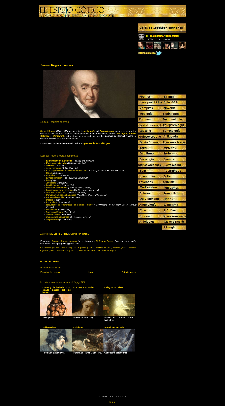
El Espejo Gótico (104, 241)
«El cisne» (78, 327)
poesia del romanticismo (89, 250)
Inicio (91, 272)
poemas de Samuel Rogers (97, 143)
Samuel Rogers (109, 250)
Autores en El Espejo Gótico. (54, 234)
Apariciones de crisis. (114, 327)
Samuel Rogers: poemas (56, 65)
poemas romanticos (59, 250)
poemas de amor (103, 248)
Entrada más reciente (50, 272)
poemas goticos (120, 248)
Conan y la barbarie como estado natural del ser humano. (56, 290)
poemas (91, 248)
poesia (72, 250)
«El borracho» (49, 327)
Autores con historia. (79, 234)
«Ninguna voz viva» (113, 287)
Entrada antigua (129, 272)
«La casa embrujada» (83, 287)
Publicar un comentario (51, 267)
